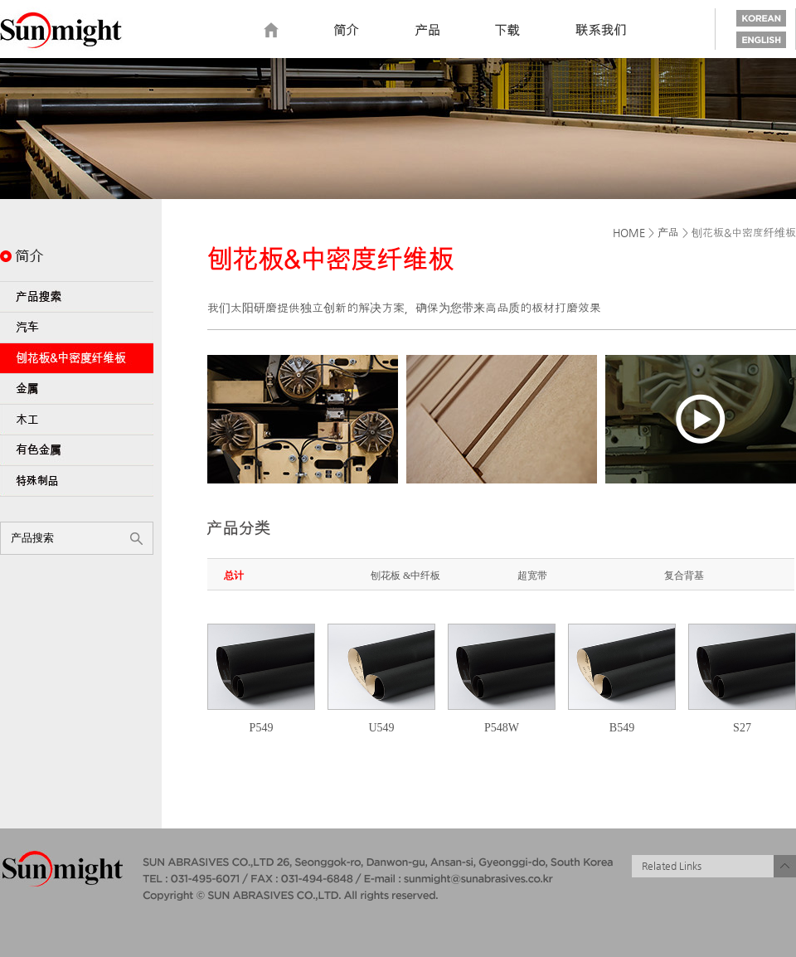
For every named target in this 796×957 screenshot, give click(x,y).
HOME (629, 232)
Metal (76, 389)
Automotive (76, 327)
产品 (668, 232)
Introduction (346, 30)
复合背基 (684, 575)
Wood (76, 420)
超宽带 (532, 575)
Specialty (76, 481)
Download (507, 30)
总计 (234, 575)
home (271, 30)
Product (427, 30)
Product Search (76, 297)
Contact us (601, 30)
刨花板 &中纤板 (405, 575)
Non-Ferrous (76, 450)
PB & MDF (76, 358)
